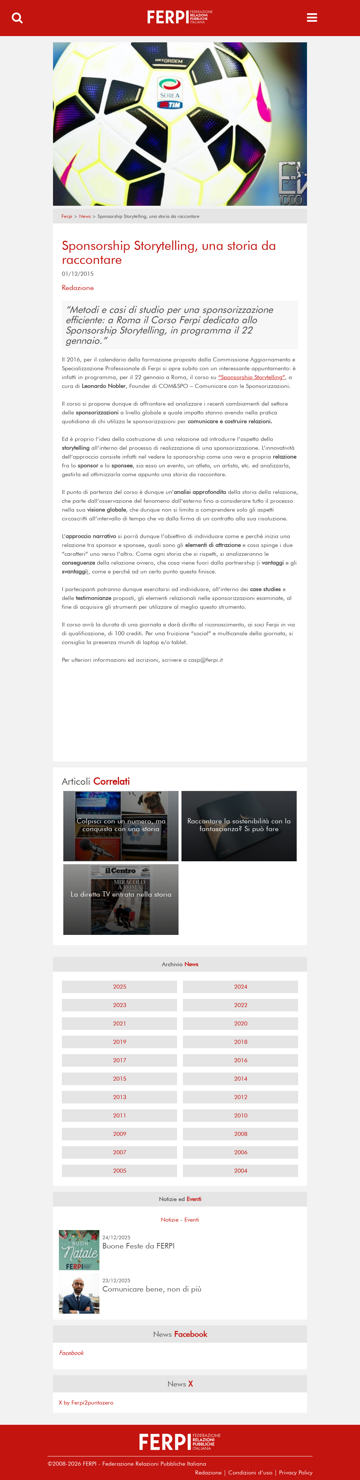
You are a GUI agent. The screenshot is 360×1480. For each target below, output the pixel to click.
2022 (240, 1005)
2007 (119, 1152)
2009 (119, 1133)
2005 (119, 1170)
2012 (240, 1097)
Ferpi (66, 216)
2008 (240, 1133)
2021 (119, 1023)
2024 (240, 986)
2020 (240, 1023)
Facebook (71, 1352)
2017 (119, 1060)
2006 (240, 1152)
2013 (119, 1097)
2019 (119, 1041)
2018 (240, 1041)
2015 (119, 1078)
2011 (119, 1115)
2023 (119, 1005)
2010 (240, 1115)
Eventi (191, 1219)
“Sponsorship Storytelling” (251, 377)
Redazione (208, 1472)
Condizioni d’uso (250, 1472)
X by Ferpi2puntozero (86, 1402)
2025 (119, 986)
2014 (240, 1078)
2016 (240, 1060)
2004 (240, 1170)
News (85, 216)
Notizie (170, 1219)
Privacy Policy (296, 1472)
